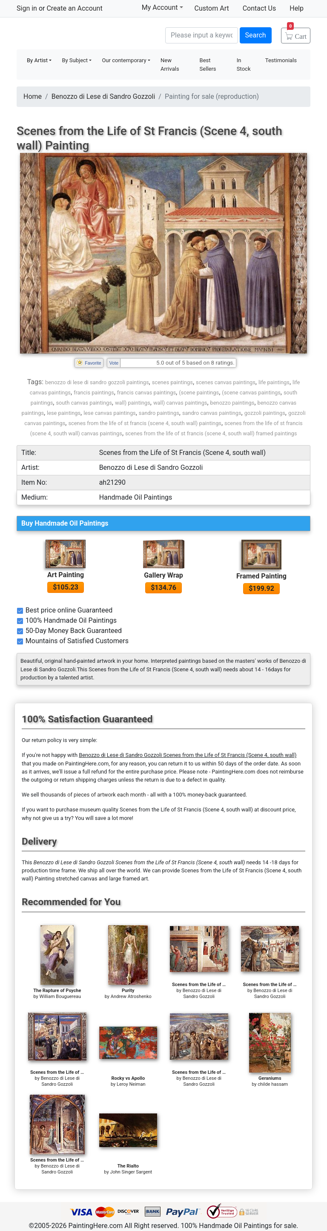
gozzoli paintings (264, 413)
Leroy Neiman (131, 1084)
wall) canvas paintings (180, 403)
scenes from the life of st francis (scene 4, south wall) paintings (144, 423)
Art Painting (65, 575)
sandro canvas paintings (211, 413)
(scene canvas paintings (251, 392)
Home (32, 96)
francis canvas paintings (146, 392)
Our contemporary (124, 60)
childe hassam (273, 1084)
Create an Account (74, 8)
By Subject (75, 60)
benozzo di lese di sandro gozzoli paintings (97, 382)
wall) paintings (132, 403)
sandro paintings (159, 413)
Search (255, 35)
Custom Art (212, 8)
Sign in (27, 8)
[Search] (201, 35)
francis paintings (94, 392)
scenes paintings (172, 382)
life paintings (274, 382)
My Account (162, 7)
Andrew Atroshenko (131, 996)
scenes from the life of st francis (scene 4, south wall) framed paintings (211, 433)
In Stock (244, 64)
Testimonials (281, 60)
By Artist (37, 60)
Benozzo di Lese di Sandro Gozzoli (103, 96)
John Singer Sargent (131, 1172)
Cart (297, 34)
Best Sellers (208, 64)
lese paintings (63, 413)
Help (297, 8)
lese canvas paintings (109, 413)
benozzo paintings (232, 403)
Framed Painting (261, 576)
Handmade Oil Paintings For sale (80, 34)
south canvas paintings (84, 403)
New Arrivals (170, 64)
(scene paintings (199, 392)
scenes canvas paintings (225, 382)
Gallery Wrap (163, 575)
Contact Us (259, 8)
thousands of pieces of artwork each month (93, 794)
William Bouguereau (60, 996)
